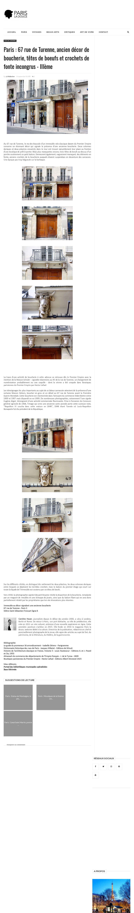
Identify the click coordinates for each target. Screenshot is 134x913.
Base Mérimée (10, 670)
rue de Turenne (10, 41)
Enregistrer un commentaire (16, 745)
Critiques (69, 32)
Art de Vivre (87, 32)
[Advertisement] (84, 9)
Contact (103, 32)
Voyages (37, 32)
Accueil (11, 32)
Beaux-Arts (52, 32)
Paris (24, 32)
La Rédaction (10, 76)
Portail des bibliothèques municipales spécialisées (25, 667)
